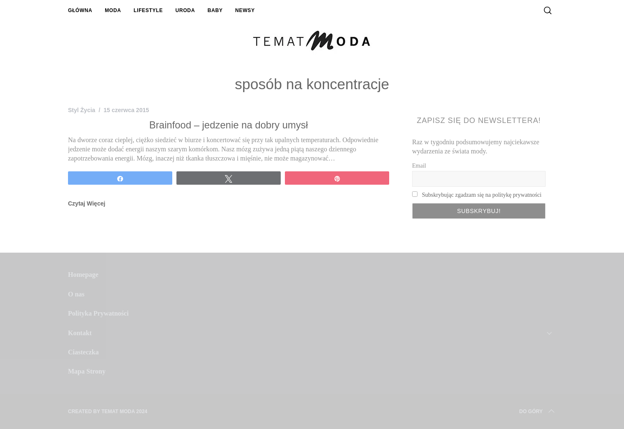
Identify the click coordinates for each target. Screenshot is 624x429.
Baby (214, 10)
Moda (113, 10)
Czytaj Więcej (86, 203)
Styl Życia (81, 110)
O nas (76, 294)
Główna (80, 10)
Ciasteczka (83, 352)
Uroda (185, 10)
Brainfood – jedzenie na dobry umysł (228, 125)
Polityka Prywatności (98, 313)
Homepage (83, 274)
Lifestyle (148, 10)
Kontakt (80, 332)
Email (419, 166)
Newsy (245, 10)
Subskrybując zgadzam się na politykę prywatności (482, 195)
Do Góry (537, 411)
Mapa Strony (87, 371)
